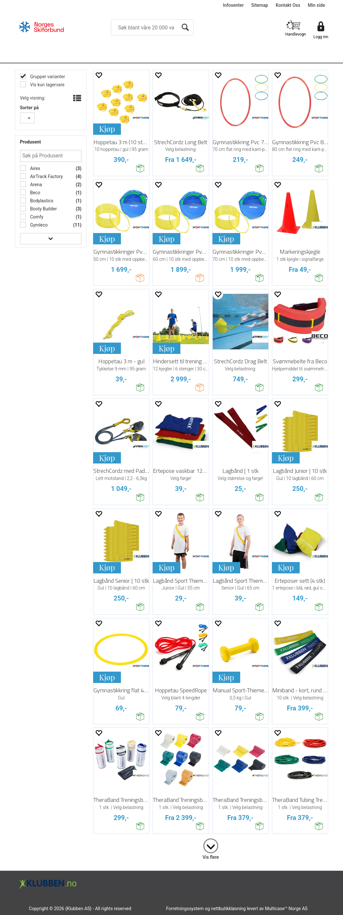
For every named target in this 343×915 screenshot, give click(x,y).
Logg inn (321, 37)
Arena (35, 184)
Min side (316, 5)
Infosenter (233, 5)
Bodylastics (41, 200)
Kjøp (107, 128)
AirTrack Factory (46, 176)
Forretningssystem (185, 908)
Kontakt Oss (288, 5)
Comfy (36, 216)
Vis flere (211, 857)
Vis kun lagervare (47, 84)
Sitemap (259, 5)
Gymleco (38, 225)
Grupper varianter (47, 76)
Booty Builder (43, 208)
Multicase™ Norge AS (286, 908)
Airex (34, 168)
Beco (34, 192)
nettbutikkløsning (228, 908)
